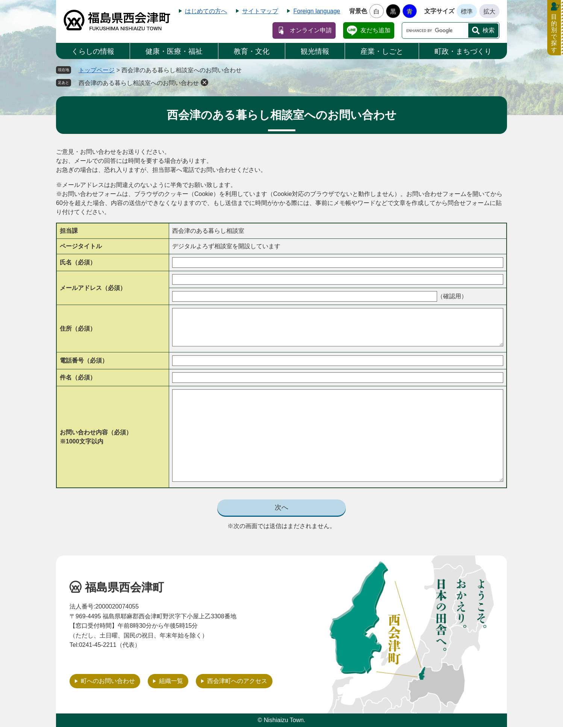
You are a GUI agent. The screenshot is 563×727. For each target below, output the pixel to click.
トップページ (97, 70)
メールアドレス (93, 288)
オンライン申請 (311, 30)
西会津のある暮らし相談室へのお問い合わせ (139, 83)
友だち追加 (375, 30)
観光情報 (315, 51)
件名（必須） (78, 377)
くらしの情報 (92, 51)
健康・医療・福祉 (174, 51)
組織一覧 (171, 681)
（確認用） (452, 296)
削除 (204, 82)
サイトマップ (260, 11)
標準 (467, 11)
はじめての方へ (206, 11)
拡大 (489, 11)
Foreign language (316, 11)
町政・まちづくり (463, 51)
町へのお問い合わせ (108, 681)
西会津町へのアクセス (237, 681)
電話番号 (84, 360)
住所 (78, 328)
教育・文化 (251, 51)
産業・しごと (381, 51)
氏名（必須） (78, 262)
